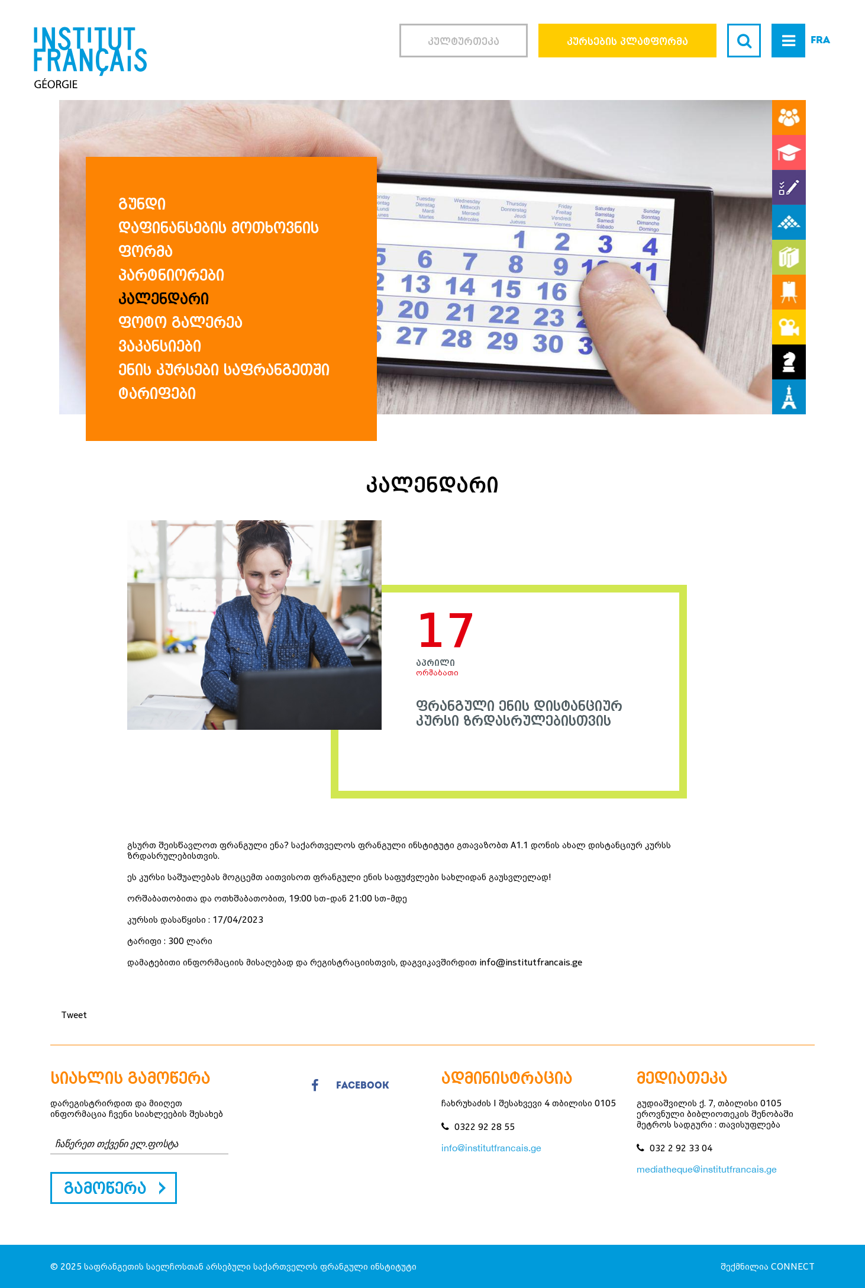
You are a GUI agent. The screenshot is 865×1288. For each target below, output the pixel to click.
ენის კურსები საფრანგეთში (224, 370)
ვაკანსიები (159, 346)
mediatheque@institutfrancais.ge (707, 1169)
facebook (350, 1086)
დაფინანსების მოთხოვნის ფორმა (218, 240)
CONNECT (793, 1266)
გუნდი (142, 204)
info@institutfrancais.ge (491, 1147)
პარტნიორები (171, 275)
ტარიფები (157, 393)
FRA (820, 41)
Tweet (74, 1014)
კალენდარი (163, 299)
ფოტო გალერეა (180, 322)
